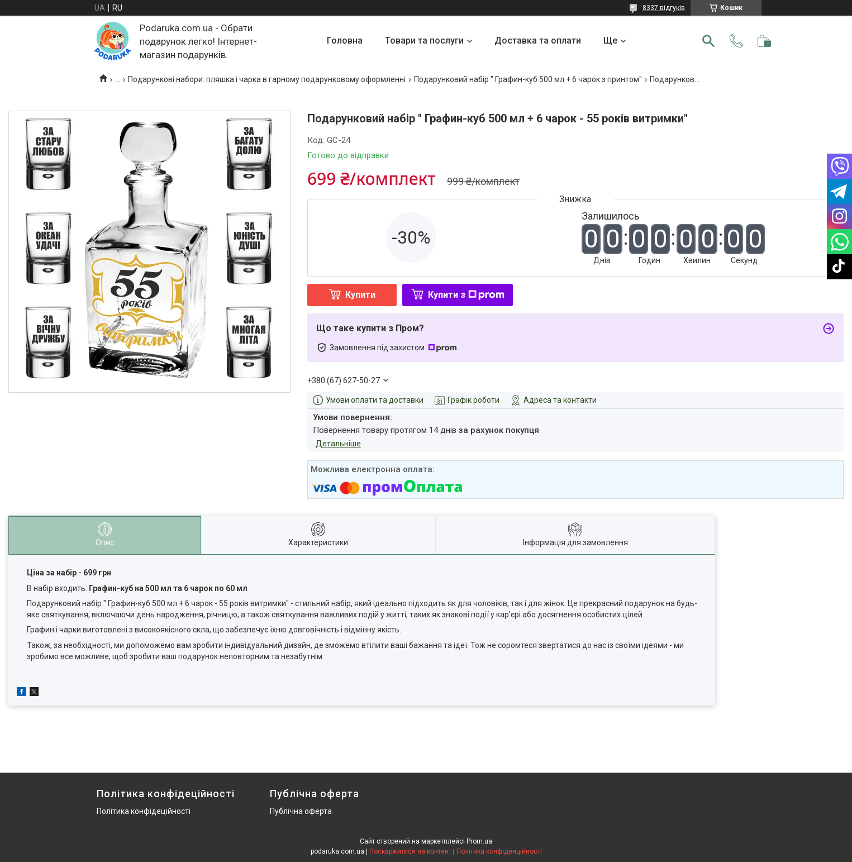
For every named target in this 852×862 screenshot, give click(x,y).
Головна (345, 40)
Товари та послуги (424, 40)
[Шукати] (708, 41)
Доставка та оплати (537, 40)
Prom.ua (479, 841)
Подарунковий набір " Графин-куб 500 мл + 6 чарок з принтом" (528, 79)
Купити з (466, 294)
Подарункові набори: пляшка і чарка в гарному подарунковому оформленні (267, 79)
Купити (360, 294)
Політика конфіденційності (499, 851)
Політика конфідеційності (144, 811)
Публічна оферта (301, 811)
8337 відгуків (663, 8)
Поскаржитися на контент (410, 851)
